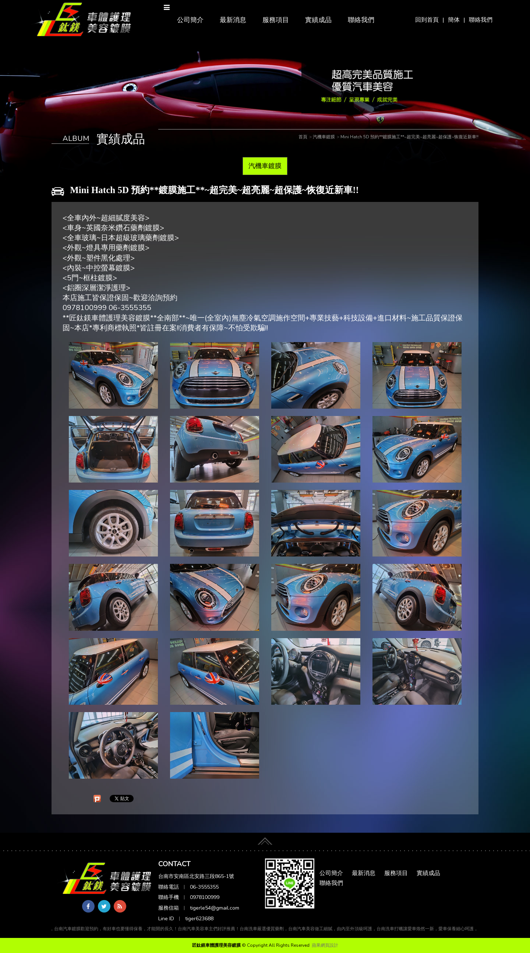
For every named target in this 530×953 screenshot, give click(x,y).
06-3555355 (204, 886)
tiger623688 (199, 918)
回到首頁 (427, 20)
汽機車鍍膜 (265, 165)
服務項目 (275, 19)
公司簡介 (190, 19)
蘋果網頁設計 (325, 945)
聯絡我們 (480, 20)
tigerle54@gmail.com (214, 907)
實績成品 (318, 19)
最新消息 (233, 19)
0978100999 (204, 897)
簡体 (454, 20)
